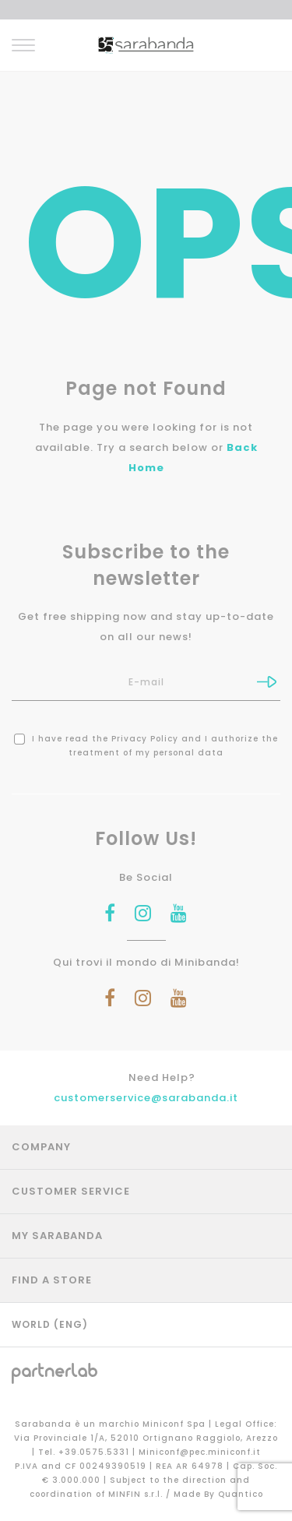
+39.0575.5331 (95, 1452)
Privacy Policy (144, 739)
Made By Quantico (218, 1494)
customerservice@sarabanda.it (146, 1097)
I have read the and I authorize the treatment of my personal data (146, 746)
